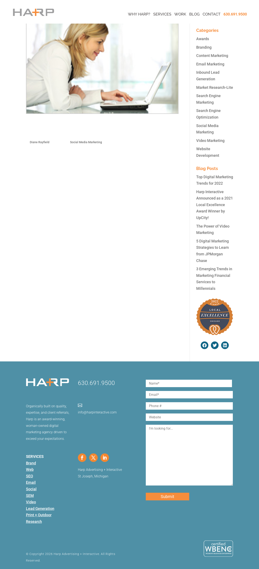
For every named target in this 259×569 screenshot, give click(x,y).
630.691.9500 (235, 14)
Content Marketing (212, 55)
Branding (204, 47)
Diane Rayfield (39, 142)
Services (162, 14)
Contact (211, 14)
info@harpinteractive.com (97, 412)
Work (180, 14)
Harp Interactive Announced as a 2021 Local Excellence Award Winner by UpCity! (214, 205)
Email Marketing (210, 64)
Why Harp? (139, 14)
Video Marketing (210, 140)
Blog (194, 14)
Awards (202, 39)
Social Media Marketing (86, 142)
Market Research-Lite (214, 87)
